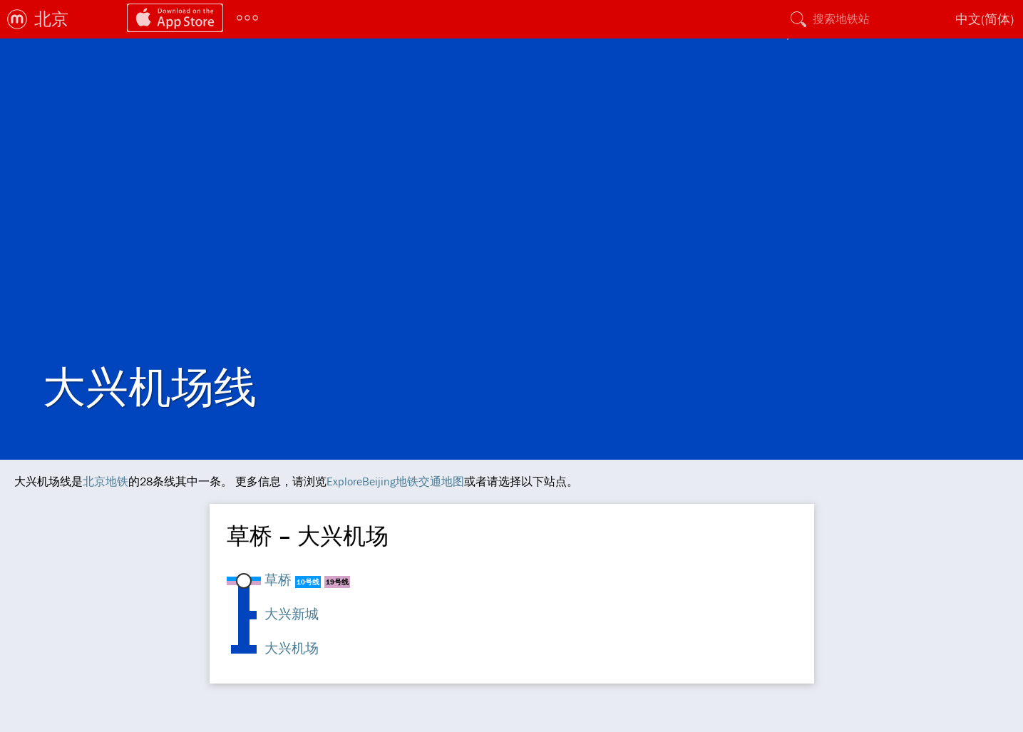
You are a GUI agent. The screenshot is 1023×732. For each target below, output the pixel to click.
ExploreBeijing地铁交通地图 (395, 481)
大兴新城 (291, 613)
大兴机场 (291, 647)
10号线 (308, 582)
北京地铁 (105, 481)
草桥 (278, 579)
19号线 (337, 582)
